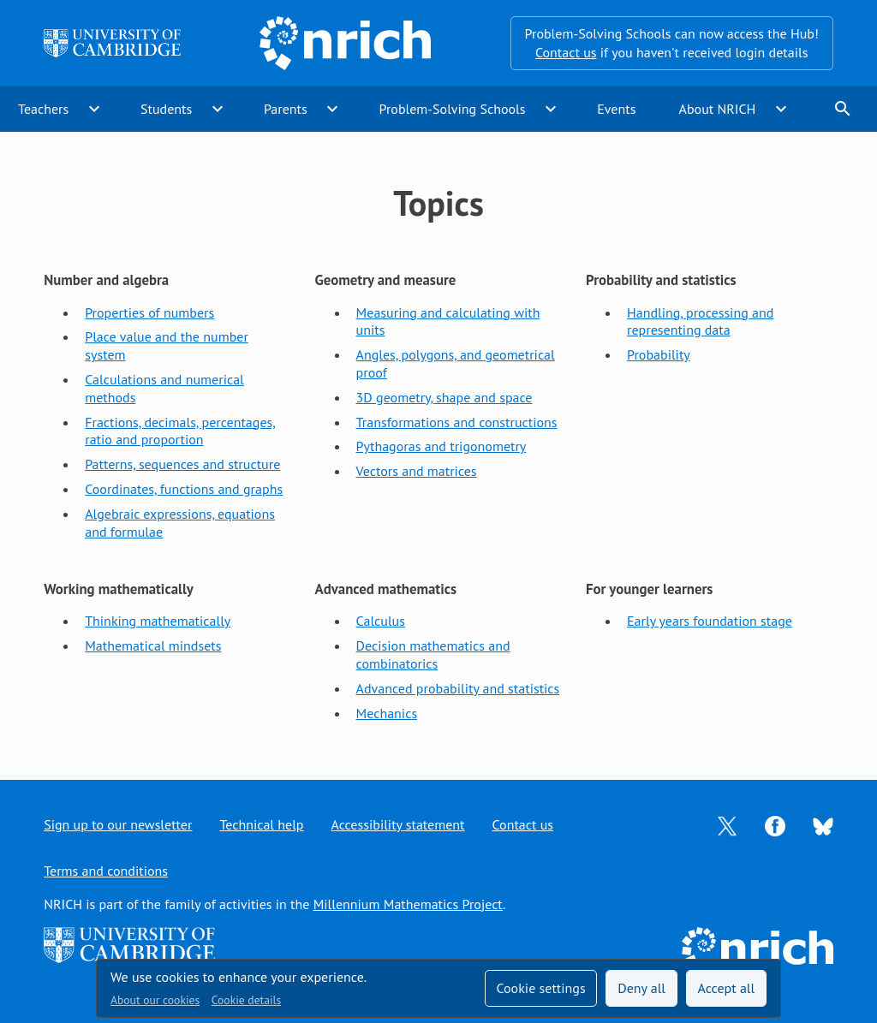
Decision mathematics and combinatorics (433, 654)
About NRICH (717, 108)
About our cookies (155, 1000)
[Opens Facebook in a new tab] (775, 824)
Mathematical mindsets (153, 645)
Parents (285, 108)
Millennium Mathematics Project (408, 904)
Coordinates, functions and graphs (184, 488)
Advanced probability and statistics (458, 688)
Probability (658, 354)
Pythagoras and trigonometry (441, 446)
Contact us (566, 52)
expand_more (94, 108)
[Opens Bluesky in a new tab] (823, 825)
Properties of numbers (149, 312)
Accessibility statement (398, 824)
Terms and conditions (106, 870)
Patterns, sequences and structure (182, 464)
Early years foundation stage (709, 620)
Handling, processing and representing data (700, 321)
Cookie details (246, 1000)
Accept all (726, 987)
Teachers (43, 108)
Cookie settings (540, 987)
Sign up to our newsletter (118, 824)
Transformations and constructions (457, 422)
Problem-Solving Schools (452, 108)
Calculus (380, 620)
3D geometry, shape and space (444, 397)
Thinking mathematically (157, 620)
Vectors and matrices (416, 470)
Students (166, 108)
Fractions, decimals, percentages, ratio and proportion (180, 431)
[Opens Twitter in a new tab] (727, 824)
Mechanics (387, 713)
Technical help (261, 824)
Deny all (641, 987)
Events (616, 108)
